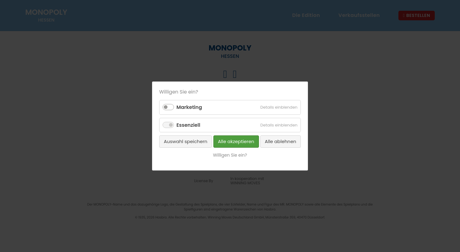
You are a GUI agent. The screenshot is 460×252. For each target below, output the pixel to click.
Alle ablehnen (280, 141)
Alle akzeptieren (236, 141)
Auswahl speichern (185, 141)
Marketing (189, 107)
